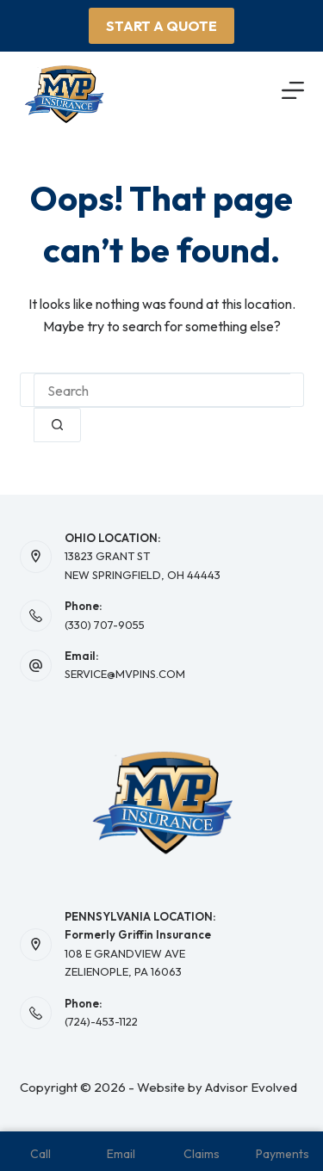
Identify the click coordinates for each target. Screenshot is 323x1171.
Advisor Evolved (251, 1087)
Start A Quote (161, 25)
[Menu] (293, 90)
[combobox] (162, 390)
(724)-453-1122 (101, 1021)
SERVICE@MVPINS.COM (125, 674)
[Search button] (57, 425)
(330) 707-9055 (105, 625)
